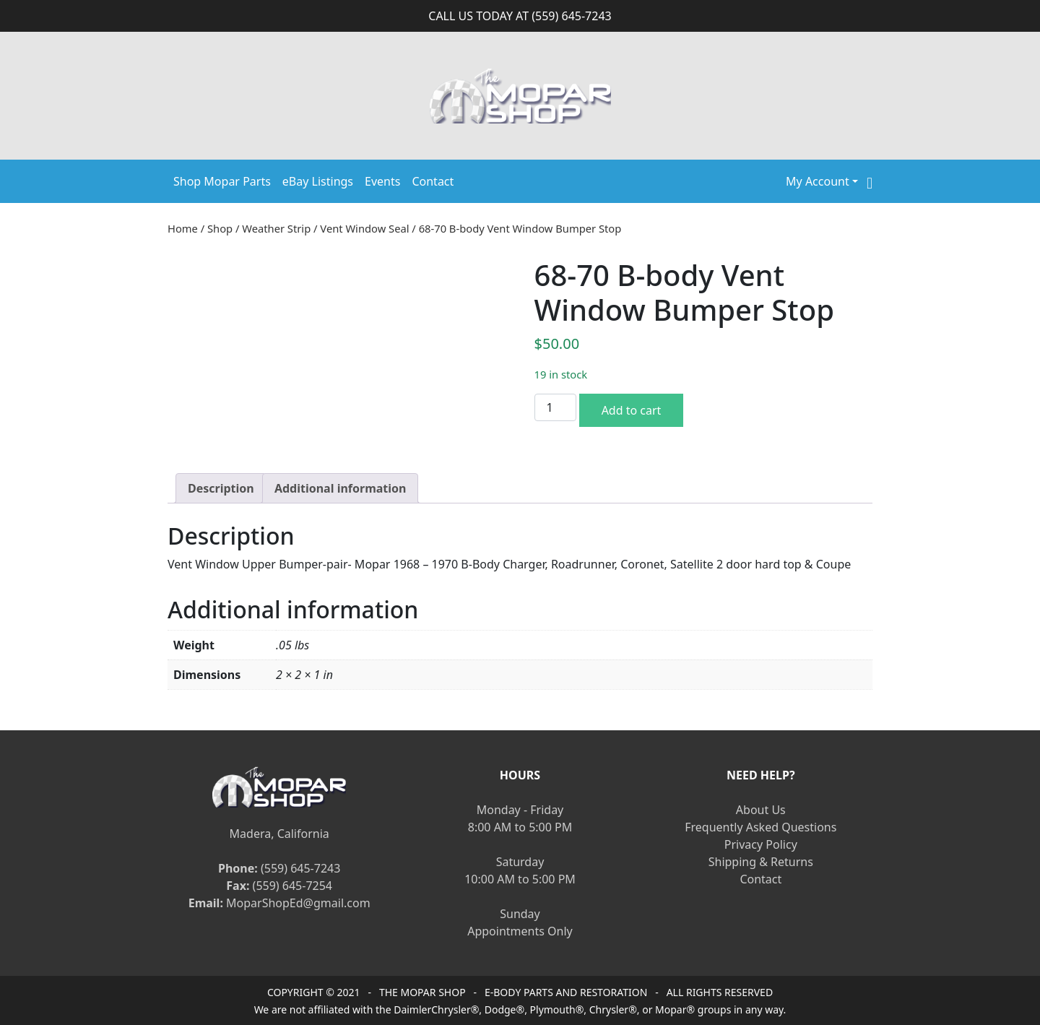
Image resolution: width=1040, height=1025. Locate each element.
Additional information (340, 488)
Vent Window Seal (364, 228)
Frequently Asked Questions (760, 827)
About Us (761, 810)
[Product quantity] (555, 407)
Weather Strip (276, 228)
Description (221, 488)
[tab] (221, 488)
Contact (433, 181)
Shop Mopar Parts (222, 181)
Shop (220, 228)
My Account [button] (817, 181)
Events (382, 181)
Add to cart (632, 410)
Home (183, 228)
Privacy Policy (760, 844)
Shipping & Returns (760, 862)
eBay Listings (317, 181)
